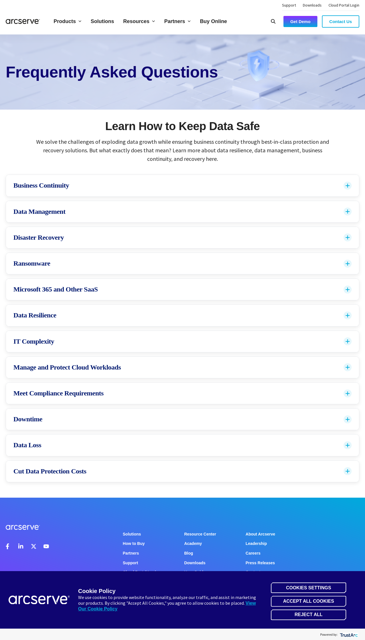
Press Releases (260, 563)
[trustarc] (348, 634)
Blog (188, 553)
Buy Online (213, 21)
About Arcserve (260, 534)
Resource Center (200, 534)
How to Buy (134, 543)
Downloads (312, 5)
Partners (177, 21)
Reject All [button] (309, 614)
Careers (253, 553)
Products (68, 21)
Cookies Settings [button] (308, 587)
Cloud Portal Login (343, 5)
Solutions (102, 21)
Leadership (256, 543)
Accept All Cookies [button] (308, 601)
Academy (193, 543)
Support (289, 5)
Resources (139, 21)
